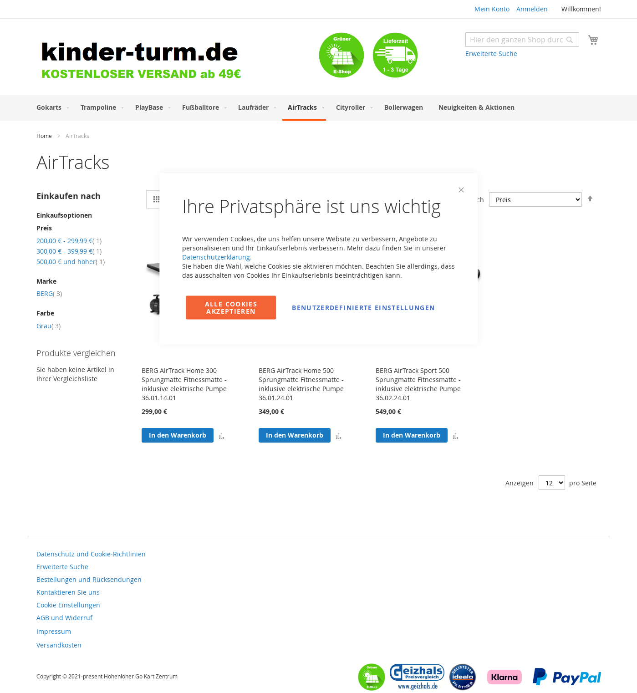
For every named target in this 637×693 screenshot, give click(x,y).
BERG (49, 293)
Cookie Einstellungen (68, 605)
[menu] (318, 108)
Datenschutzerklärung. (217, 257)
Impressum (53, 631)
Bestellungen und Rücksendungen (89, 579)
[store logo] (177, 58)
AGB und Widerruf (64, 617)
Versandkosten (59, 645)
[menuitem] (51, 107)
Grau (48, 325)
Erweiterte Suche (491, 53)
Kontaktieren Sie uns (68, 592)
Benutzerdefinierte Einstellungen (363, 307)
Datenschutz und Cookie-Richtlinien (91, 554)
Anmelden (532, 9)
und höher (70, 261)
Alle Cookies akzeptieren (231, 308)
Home (44, 135)
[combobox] (522, 39)
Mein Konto (492, 9)
